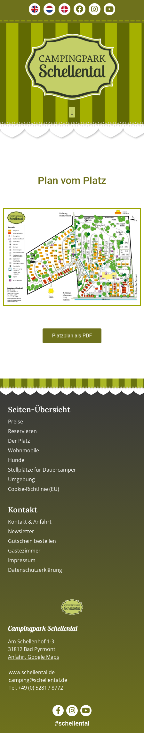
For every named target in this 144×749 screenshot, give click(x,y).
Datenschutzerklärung (35, 569)
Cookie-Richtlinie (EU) (33, 488)
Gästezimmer (24, 550)
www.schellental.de (32, 672)
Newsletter (21, 531)
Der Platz (19, 440)
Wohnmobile (23, 450)
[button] (72, 112)
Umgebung (21, 479)
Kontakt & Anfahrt (30, 521)
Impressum (22, 560)
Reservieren (22, 431)
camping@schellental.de (38, 680)
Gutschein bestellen (32, 540)
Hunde (16, 460)
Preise (15, 421)
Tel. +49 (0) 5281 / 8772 (36, 687)
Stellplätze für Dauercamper (42, 469)
